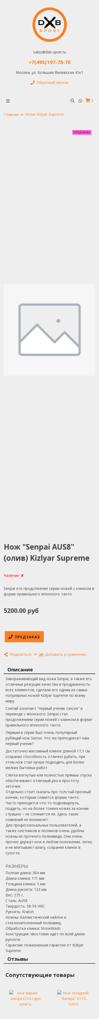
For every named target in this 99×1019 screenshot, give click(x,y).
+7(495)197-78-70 (50, 62)
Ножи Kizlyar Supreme (44, 114)
